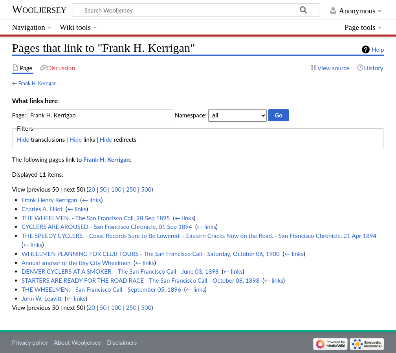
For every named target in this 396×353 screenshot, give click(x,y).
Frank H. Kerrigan (37, 83)
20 (91, 189)
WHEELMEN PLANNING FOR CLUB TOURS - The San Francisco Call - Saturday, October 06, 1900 (151, 253)
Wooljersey (39, 9)
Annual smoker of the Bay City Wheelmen (76, 262)
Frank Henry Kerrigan (49, 199)
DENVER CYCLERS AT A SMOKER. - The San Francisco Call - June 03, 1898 (120, 271)
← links (91, 199)
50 (103, 189)
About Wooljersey (77, 342)
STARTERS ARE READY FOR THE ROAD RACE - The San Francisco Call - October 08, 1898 (141, 280)
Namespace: (191, 115)
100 (116, 189)
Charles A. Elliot (42, 208)
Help (378, 49)
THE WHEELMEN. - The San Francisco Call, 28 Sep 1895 (96, 217)
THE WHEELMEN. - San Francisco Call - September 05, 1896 (101, 289)
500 (146, 189)
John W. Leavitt (42, 298)
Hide (23, 139)
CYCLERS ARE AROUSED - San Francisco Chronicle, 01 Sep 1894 (107, 226)
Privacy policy (30, 342)
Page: (19, 115)
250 (131, 189)
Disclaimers (122, 342)
